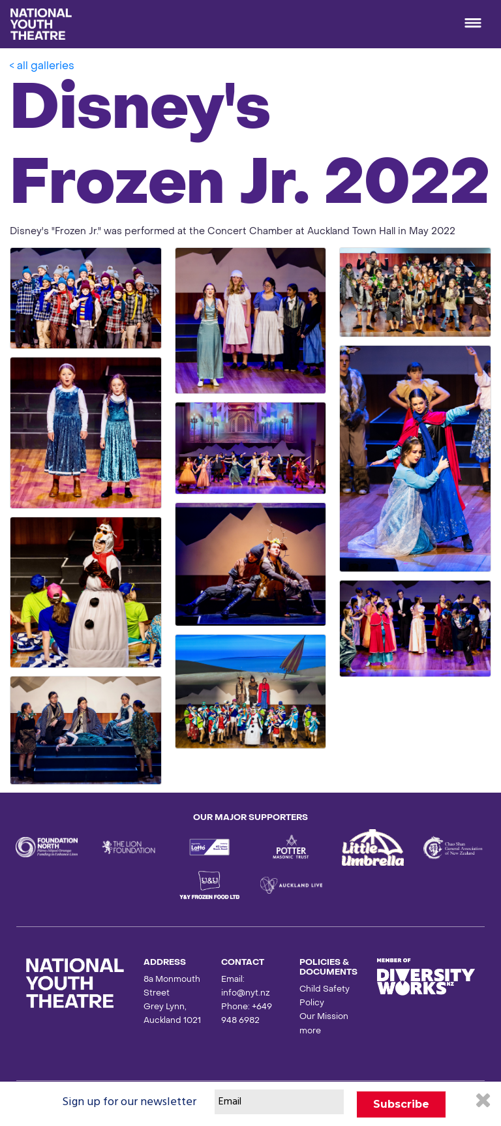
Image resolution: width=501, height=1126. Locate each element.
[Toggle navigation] (473, 24)
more (310, 1031)
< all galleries (42, 66)
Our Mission (323, 1017)
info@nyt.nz (245, 993)
